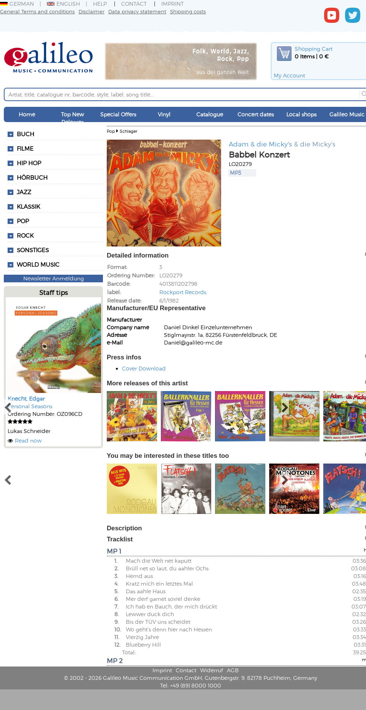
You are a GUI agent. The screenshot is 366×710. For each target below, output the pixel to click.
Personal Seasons (30, 406)
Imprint (172, 3)
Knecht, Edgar (26, 398)
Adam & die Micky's (260, 144)
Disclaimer (91, 11)
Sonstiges (33, 249)
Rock (25, 235)
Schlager (128, 131)
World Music (38, 264)
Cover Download (144, 368)
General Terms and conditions (37, 11)
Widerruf (211, 670)
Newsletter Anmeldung (53, 278)
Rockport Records (182, 292)
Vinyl (164, 114)
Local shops (301, 114)
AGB (233, 670)
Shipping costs (188, 11)
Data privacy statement (137, 11)
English (63, 3)
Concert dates (256, 114)
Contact (134, 3)
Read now (28, 440)
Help (100, 3)
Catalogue (209, 114)
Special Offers (118, 114)
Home (27, 114)
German (17, 3)
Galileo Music (346, 114)
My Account (289, 75)
